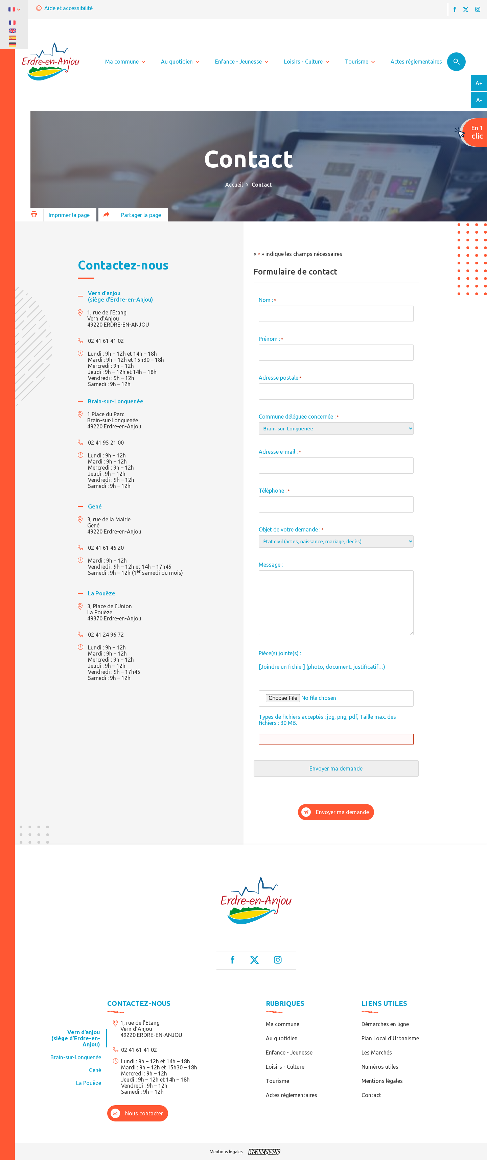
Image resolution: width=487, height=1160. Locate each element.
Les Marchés (377, 1052)
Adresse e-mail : (280, 452)
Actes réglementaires (291, 1095)
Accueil (234, 185)
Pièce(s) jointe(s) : (280, 653)
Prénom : (271, 339)
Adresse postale (280, 378)
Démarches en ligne (385, 1024)
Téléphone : (274, 491)
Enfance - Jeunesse (289, 1052)
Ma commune (282, 1024)
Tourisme (277, 1081)
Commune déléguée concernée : (299, 416)
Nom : (267, 300)
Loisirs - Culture (285, 1067)
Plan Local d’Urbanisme (390, 1038)
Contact (371, 1095)
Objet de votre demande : (291, 529)
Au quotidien (282, 1038)
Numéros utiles (380, 1067)
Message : (271, 565)
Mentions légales (382, 1081)
